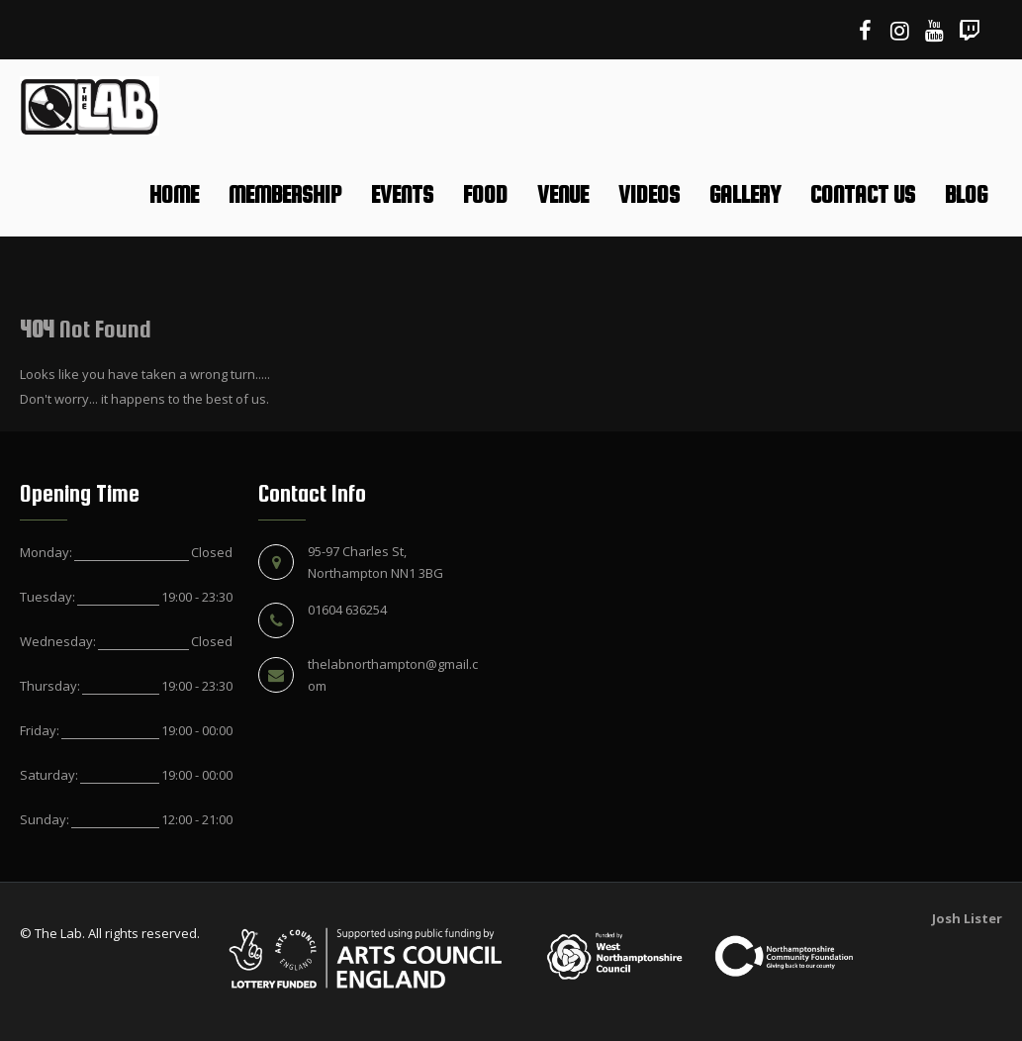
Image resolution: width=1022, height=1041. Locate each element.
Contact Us (862, 194)
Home (174, 194)
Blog (966, 194)
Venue (563, 194)
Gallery (745, 194)
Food (485, 194)
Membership (285, 194)
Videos (649, 194)
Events (402, 194)
